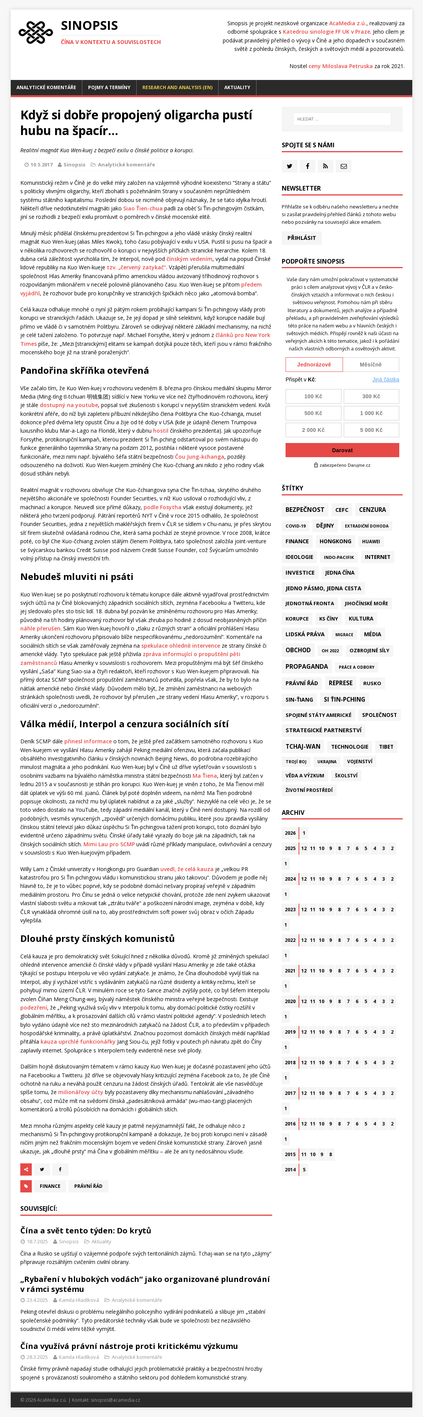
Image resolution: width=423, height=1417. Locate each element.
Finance (50, 1186)
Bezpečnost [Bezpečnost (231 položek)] (305, 509)
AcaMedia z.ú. (347, 23)
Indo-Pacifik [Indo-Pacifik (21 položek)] (339, 557)
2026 (290, 833)
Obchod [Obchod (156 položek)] (298, 650)
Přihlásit (301, 237)
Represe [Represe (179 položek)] (341, 683)
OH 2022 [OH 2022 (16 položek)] (330, 650)
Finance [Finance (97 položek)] (297, 541)
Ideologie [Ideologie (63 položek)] (299, 557)
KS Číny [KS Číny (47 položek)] (328, 618)
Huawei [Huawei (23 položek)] (371, 541)
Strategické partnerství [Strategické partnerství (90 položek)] (323, 730)
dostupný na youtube (69, 405)
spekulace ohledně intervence (180, 645)
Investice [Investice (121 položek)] (300, 572)
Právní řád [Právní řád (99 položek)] (302, 683)
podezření (33, 1007)
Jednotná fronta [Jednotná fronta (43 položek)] (310, 603)
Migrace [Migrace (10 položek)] (344, 634)
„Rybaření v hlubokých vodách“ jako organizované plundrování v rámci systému (145, 1284)
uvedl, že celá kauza (187, 869)
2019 (290, 1032)
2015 (290, 1154)
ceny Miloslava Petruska (341, 66)
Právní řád (88, 1186)
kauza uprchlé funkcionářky (78, 1041)
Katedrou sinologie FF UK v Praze (326, 31)
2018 (290, 1062)
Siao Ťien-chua (143, 208)
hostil (160, 430)
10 (321, 848)
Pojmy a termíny (109, 87)
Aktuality (237, 87)
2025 (290, 848)
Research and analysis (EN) (177, 87)
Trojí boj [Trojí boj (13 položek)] (296, 761)
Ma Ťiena (205, 775)
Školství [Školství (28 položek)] (346, 775)
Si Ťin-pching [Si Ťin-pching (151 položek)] (344, 699)
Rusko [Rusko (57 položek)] (372, 683)
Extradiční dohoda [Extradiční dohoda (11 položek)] (367, 526)
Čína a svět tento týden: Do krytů (85, 1230)
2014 (290, 1169)
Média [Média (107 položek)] (372, 634)
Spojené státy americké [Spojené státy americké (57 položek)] (318, 715)
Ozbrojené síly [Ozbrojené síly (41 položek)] (369, 650)
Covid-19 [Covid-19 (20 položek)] (295, 526)
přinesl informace (88, 741)
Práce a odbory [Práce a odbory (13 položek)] (356, 667)
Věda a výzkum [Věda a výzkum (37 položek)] (305, 775)
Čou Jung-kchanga (199, 456)
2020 (290, 1001)
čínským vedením (189, 258)
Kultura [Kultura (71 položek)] (361, 618)
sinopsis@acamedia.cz (115, 1400)
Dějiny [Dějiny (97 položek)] (325, 525)
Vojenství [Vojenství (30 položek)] (359, 761)
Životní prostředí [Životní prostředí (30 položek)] (309, 790)
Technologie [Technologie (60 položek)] (349, 746)
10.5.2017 (41, 164)
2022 (290, 940)
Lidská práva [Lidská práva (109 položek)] (305, 634)
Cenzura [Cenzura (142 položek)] (372, 509)
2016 (290, 1124)
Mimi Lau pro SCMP (109, 844)
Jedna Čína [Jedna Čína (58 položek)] (339, 572)
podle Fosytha (162, 507)
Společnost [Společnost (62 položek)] (379, 715)
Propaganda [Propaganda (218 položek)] (307, 666)
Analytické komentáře (46, 87)
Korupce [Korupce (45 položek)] (297, 618)
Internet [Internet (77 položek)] (377, 556)
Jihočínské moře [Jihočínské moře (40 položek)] (366, 603)
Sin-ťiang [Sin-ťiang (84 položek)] (299, 699)
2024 (290, 879)
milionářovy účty (80, 1092)
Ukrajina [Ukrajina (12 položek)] (326, 761)
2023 (290, 909)
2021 (290, 970)
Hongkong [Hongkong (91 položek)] (335, 541)
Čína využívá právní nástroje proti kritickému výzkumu (129, 1346)
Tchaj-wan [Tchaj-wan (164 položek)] (303, 746)
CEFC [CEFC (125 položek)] (341, 509)
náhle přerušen (40, 628)
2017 (290, 1093)
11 (312, 848)
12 (304, 848)
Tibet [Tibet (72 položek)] (386, 746)
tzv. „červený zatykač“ (136, 267)
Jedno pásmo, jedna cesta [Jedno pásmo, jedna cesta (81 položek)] (323, 588)
